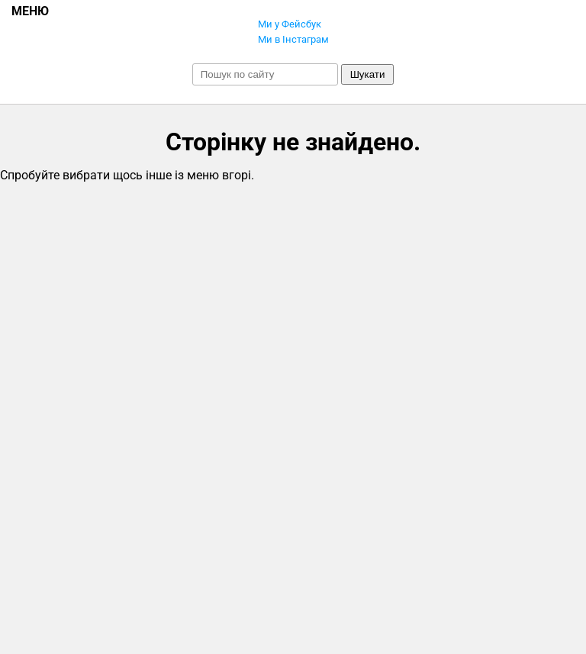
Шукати (367, 74)
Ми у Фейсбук (289, 24)
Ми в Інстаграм (293, 39)
